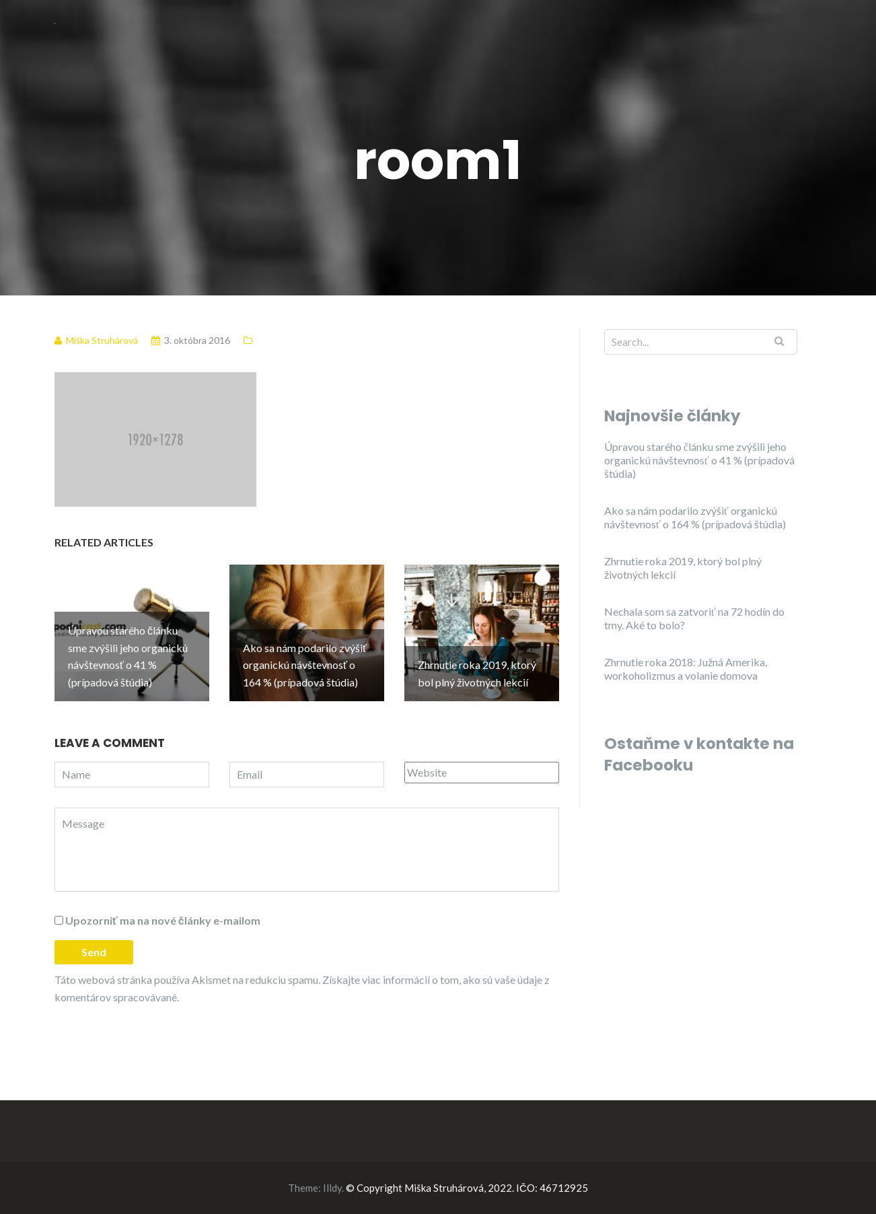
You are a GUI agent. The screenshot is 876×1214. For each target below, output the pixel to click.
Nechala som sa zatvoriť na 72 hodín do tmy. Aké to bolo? (694, 618)
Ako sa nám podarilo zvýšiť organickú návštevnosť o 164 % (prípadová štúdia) (695, 517)
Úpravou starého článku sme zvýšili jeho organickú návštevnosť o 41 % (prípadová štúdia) (699, 460)
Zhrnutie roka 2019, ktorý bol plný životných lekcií (683, 568)
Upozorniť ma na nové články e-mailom (162, 920)
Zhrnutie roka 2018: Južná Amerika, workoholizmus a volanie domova (685, 668)
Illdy (332, 1188)
